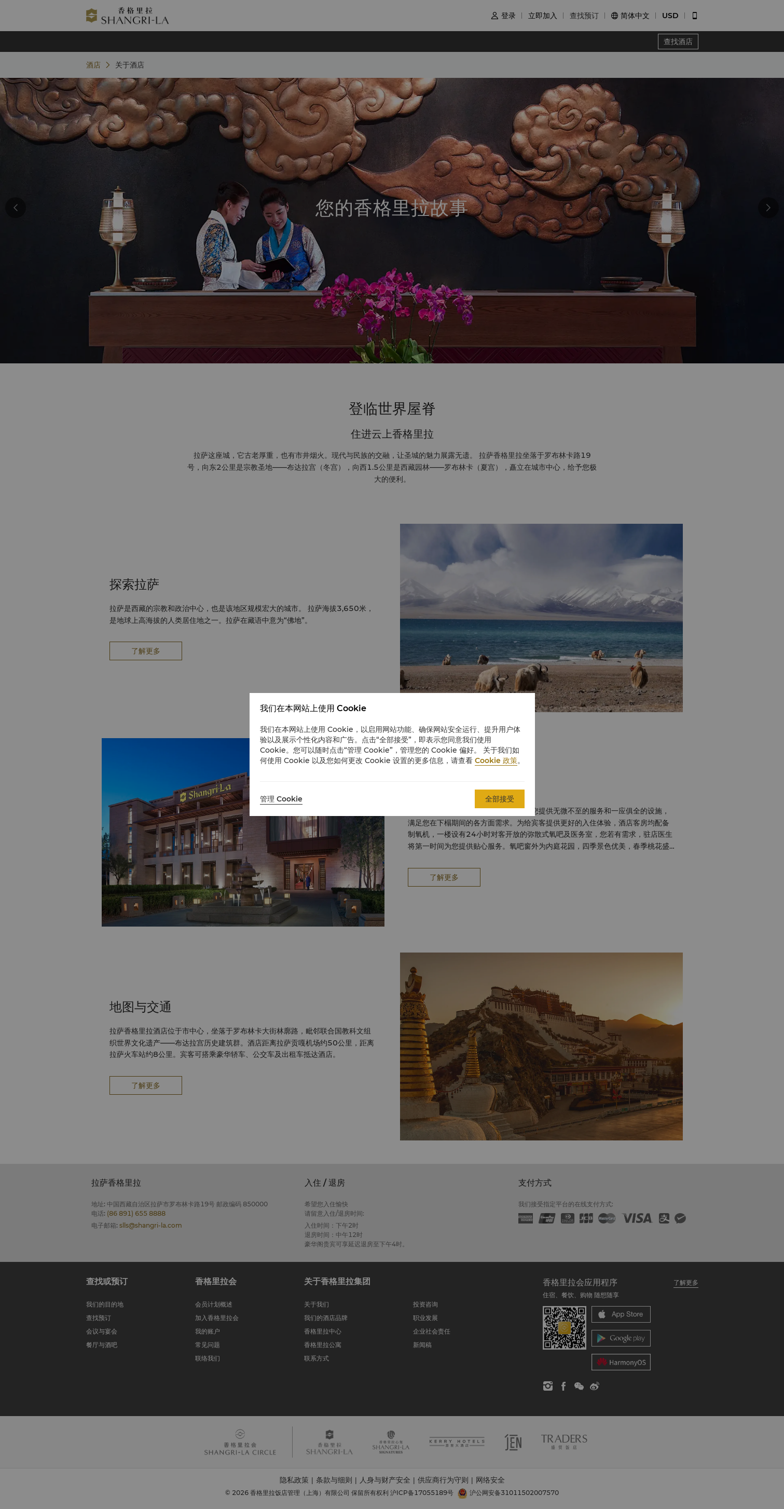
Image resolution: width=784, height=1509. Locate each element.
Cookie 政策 (496, 760)
